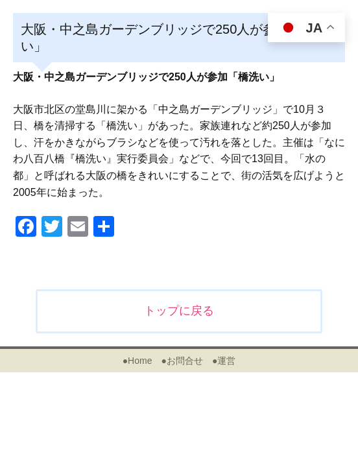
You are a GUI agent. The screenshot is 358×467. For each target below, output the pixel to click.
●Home (137, 360)
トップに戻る (179, 310)
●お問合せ (181, 360)
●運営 (223, 360)
